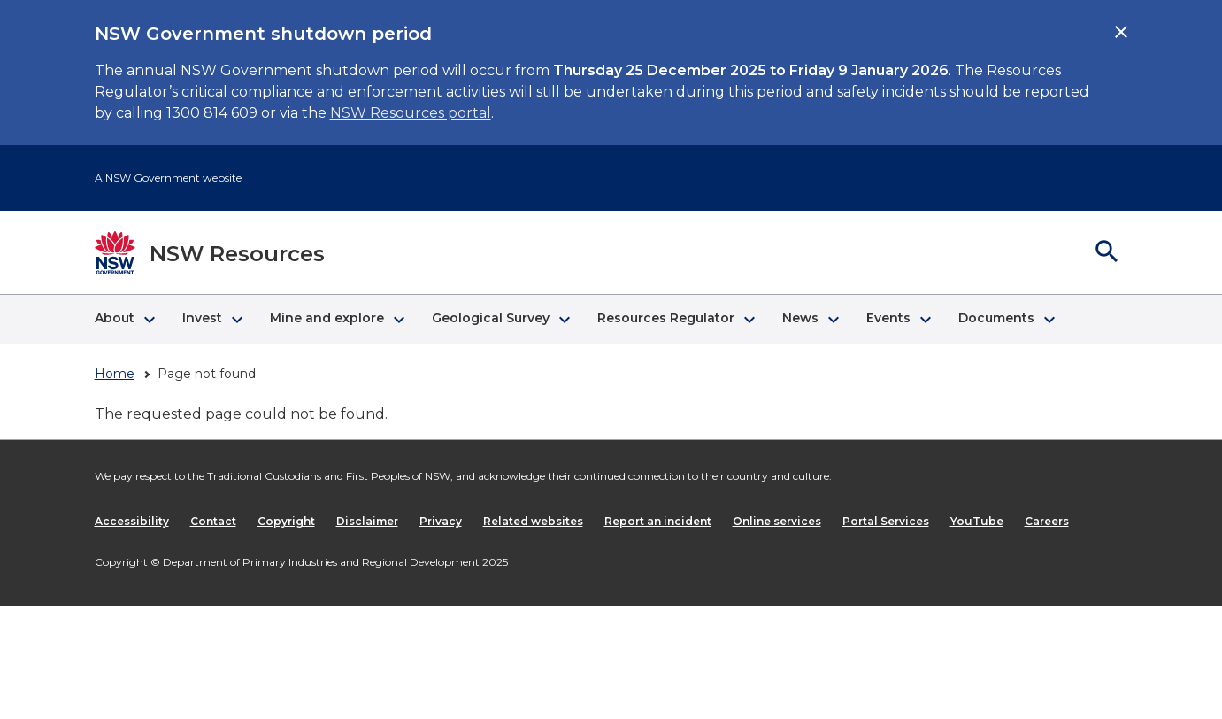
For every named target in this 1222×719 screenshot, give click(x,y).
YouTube (976, 521)
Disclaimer (367, 521)
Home (114, 374)
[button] (124, 319)
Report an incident (657, 521)
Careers (1047, 521)
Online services (777, 521)
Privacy (440, 521)
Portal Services (885, 521)
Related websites (533, 521)
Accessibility (132, 521)
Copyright (286, 521)
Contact (213, 521)
